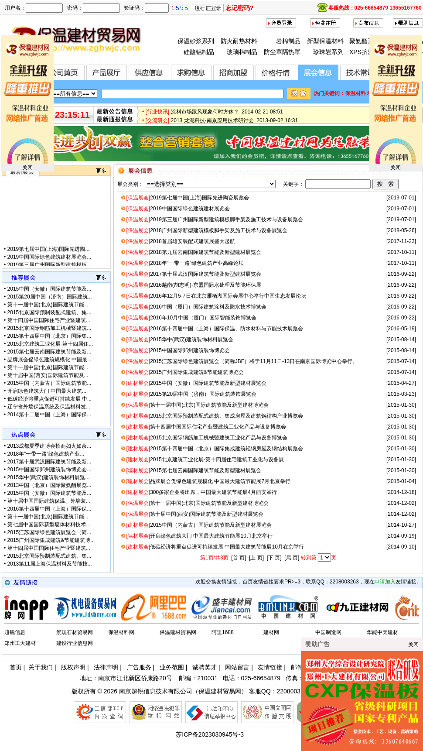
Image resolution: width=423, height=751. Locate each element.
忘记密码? (239, 7)
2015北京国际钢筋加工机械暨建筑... (49, 328)
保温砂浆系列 (195, 41)
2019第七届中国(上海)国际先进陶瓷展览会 (187, 198)
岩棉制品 (288, 41)
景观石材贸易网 (74, 632)
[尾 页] (291, 558)
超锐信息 (14, 632)
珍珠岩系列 (328, 51)
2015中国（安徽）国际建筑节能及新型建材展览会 (196, 383)
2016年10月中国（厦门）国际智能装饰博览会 (191, 318)
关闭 (27, 168)
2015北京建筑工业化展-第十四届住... (50, 344)
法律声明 (106, 667)
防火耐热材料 (239, 41)
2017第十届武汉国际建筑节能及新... (49, 462)
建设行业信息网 (74, 643)
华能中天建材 (382, 632)
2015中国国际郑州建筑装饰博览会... (49, 469)
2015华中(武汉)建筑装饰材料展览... (48, 477)
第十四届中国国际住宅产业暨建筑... (48, 320)
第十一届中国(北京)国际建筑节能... (48, 305)
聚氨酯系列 (364, 41)
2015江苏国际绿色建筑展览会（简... (49, 532)
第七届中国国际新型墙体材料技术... (48, 524)
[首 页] (238, 558)
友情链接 (270, 667)
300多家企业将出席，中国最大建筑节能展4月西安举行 (201, 492)
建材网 (271, 632)
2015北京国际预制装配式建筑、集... (49, 312)
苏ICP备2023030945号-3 (210, 734)
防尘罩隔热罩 (282, 51)
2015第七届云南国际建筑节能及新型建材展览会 (193, 470)
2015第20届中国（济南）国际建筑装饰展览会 (191, 394)
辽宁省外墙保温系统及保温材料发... (48, 407)
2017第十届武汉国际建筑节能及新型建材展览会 (193, 274)
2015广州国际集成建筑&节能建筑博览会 (184, 372)
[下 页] (274, 558)
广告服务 (139, 667)
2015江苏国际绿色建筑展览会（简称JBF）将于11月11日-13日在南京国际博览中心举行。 (242, 361)
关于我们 (40, 667)
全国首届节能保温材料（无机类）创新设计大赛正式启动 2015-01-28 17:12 (258, 106)
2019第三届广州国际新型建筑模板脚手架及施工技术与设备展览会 (214, 219)
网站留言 (237, 667)
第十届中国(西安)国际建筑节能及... (48, 375)
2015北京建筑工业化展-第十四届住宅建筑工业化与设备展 (204, 459)
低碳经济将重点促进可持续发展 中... (49, 399)
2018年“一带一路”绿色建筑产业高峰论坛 (184, 263)
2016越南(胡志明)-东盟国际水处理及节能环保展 (193, 285)
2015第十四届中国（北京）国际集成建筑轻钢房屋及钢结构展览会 (214, 449)
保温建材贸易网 (178, 632)
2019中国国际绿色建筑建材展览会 (177, 209)
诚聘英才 (204, 667)
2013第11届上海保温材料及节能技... (49, 564)
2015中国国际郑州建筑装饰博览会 (177, 350)
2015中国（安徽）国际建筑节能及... (49, 289)
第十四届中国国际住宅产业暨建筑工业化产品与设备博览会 (206, 427)
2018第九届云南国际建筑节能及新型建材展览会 (193, 252)
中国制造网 (328, 632)
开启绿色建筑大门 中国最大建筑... (46, 391)
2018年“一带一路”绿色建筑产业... (46, 454)
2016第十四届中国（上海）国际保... (49, 509)
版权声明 (73, 667)
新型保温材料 (325, 41)
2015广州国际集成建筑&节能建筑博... (51, 540)
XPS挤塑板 (364, 51)
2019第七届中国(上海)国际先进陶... (48, 255)
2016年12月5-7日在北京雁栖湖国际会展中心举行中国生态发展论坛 (216, 296)
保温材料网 (121, 632)
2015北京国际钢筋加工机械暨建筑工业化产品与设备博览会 (206, 438)
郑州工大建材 (20, 643)
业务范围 (172, 667)
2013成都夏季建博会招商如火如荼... (49, 446)
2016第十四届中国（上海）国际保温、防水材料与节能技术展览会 (214, 329)
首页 (16, 667)
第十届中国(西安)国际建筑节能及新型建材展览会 (194, 514)
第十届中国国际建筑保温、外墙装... (48, 501)
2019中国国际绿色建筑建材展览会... (49, 263)
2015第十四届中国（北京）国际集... (49, 336)
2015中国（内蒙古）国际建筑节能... (49, 383)
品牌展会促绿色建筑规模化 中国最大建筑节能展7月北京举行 (208, 481)
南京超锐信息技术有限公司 (155, 691)
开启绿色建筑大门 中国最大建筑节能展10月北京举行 (199, 536)
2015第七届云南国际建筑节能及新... (49, 352)
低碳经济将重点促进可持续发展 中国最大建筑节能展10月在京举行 (215, 547)
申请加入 (385, 582)
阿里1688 (223, 632)
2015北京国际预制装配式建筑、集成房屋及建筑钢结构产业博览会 (214, 416)
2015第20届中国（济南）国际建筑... (49, 297)
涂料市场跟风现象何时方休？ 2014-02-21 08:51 (227, 115)
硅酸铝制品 (199, 51)
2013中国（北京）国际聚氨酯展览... (49, 485)
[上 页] (256, 558)
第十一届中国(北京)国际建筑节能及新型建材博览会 (197, 405)
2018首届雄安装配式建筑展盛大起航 (180, 241)
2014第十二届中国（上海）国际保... (49, 415)
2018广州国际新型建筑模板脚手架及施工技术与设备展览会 (206, 230)
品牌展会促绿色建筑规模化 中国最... (49, 360)
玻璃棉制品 (242, 51)
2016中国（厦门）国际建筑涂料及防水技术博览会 (196, 307)
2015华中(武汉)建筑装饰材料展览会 (179, 339)
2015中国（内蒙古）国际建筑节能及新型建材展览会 (198, 525)
